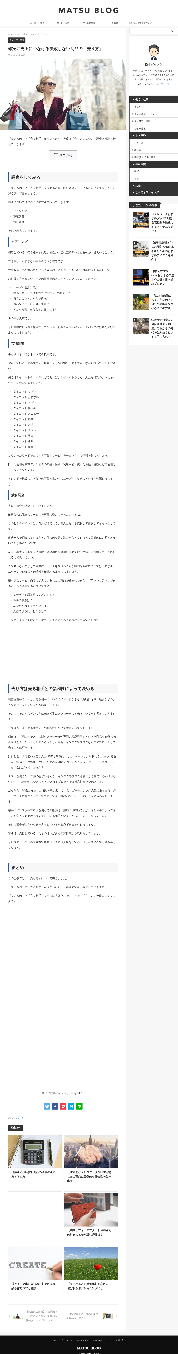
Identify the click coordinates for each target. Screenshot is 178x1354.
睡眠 (136, 166)
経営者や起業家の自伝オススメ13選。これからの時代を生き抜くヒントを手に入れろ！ (162, 312)
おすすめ (138, 139)
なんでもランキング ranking (141, 24)
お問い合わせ (121, 1335)
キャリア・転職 (142, 119)
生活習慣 (89, 23)
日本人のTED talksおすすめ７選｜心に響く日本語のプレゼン (163, 260)
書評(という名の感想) (145, 152)
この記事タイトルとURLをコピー (63, 1093)
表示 (68, 155)
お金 (115, 23)
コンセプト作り (18, 1118)
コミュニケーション (144, 112)
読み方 (137, 146)
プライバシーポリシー (102, 1335)
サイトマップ (82, 1335)
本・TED (63, 23)
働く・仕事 (37, 23)
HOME (53, 1335)
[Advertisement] (63, 649)
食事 (136, 172)
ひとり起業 (140, 125)
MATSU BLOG (89, 1343)
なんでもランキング (144, 186)
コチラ (165, 84)
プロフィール (66, 1335)
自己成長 (138, 105)
